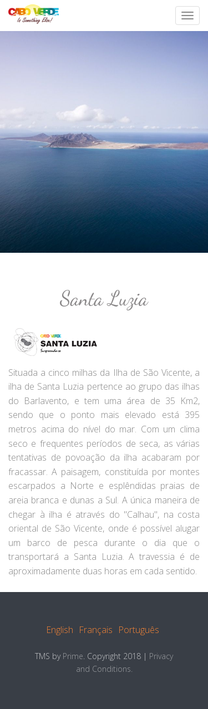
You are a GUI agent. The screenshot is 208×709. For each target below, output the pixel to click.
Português (138, 630)
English (59, 630)
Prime (73, 656)
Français (96, 630)
